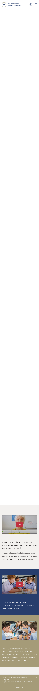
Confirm (19, 687)
